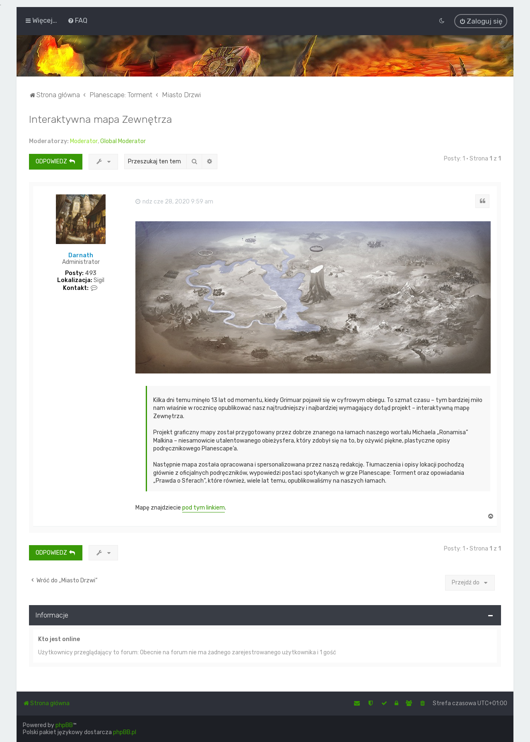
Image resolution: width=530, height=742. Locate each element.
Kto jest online (59, 635)
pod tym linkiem (203, 504)
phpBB (64, 725)
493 (90, 270)
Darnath (80, 252)
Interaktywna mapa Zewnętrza (100, 116)
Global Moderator (123, 138)
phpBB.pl (124, 732)
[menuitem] (77, 19)
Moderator (84, 138)
